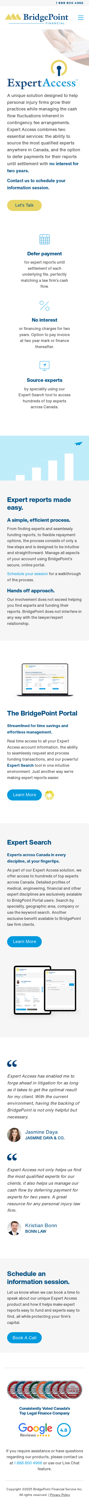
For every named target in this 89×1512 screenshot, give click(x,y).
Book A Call (25, 1338)
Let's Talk (24, 205)
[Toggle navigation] (80, 18)
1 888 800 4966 (69, 3)
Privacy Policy (60, 1495)
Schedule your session (27, 574)
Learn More (24, 795)
